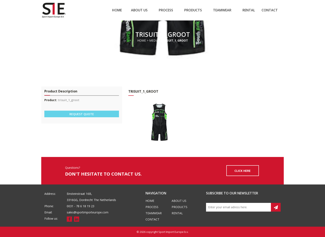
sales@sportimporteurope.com (87, 212)
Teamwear (222, 10)
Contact (270, 10)
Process (166, 10)
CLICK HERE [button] (242, 171)
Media (154, 40)
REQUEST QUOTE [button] (81, 114)
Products (193, 10)
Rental (249, 10)
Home (117, 10)
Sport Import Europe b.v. (173, 232)
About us (139, 10)
